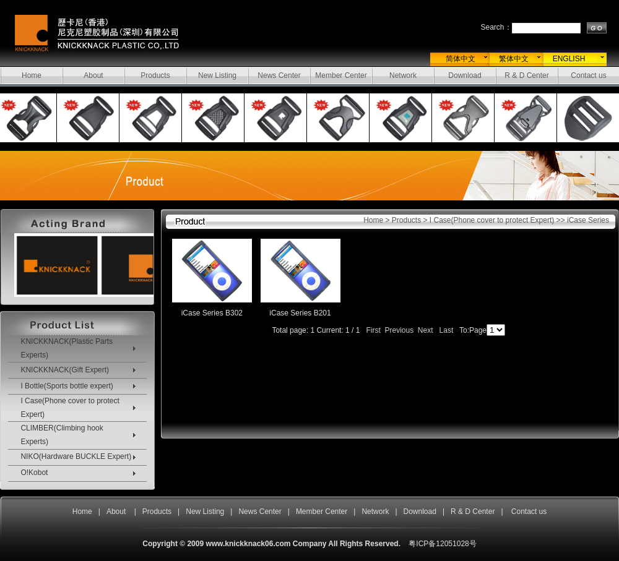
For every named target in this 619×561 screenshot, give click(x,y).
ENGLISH (569, 58)
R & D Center (526, 75)
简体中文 (460, 58)
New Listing (217, 75)
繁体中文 (514, 58)
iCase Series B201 (300, 313)
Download (464, 75)
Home (31, 75)
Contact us (588, 75)
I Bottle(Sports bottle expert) (66, 386)
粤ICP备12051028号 (442, 543)
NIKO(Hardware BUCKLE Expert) (75, 456)
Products (155, 75)
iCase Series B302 (212, 313)
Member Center (340, 75)
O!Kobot (34, 472)
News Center (279, 75)
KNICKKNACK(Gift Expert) (64, 370)
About (93, 75)
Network (403, 75)
